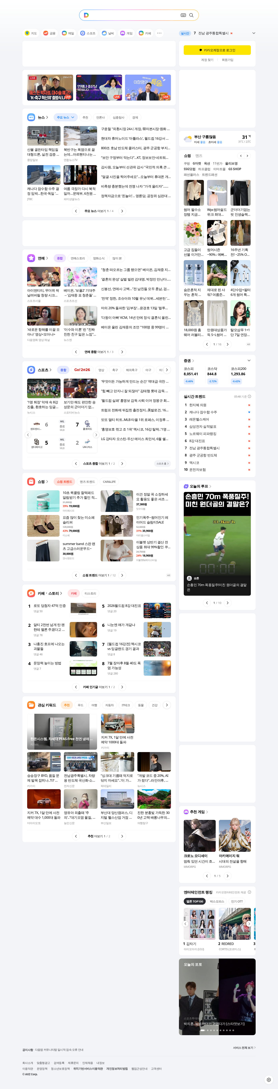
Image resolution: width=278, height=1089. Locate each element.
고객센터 (156, 1068)
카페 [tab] (74, 593)
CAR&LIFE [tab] (109, 482)
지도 (31, 33)
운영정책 (42, 1068)
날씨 (108, 33)
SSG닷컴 (189, 169)
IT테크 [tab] (126, 705)
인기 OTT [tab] (237, 901)
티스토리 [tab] (90, 593)
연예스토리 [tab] (78, 258)
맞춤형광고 (43, 1063)
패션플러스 (191, 174)
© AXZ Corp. (30, 1074)
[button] (159, 33)
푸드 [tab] (80, 705)
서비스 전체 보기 (244, 1048)
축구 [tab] (115, 370)
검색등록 (59, 1063)
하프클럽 (204, 169)
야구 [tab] (148, 370)
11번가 (217, 163)
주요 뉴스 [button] (64, 116)
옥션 (207, 163)
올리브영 (231, 163)
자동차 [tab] (109, 705)
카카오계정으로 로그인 (217, 50)
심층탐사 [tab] (118, 117)
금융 (49, 33)
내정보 (100, 1063)
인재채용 (87, 1063)
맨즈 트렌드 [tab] (87, 482)
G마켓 (197, 163)
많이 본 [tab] (117, 258)
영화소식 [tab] (99, 258)
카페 (145, 33)
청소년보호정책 (60, 1068)
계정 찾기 (207, 60)
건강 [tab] (155, 705)
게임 (126, 33)
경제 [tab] (135, 117)
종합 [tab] (60, 258)
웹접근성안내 (139, 1068)
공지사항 (27, 1050)
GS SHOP (234, 169)
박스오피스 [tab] (217, 901)
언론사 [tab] (100, 117)
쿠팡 (187, 163)
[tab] (66, 117)
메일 (68, 33)
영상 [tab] (101, 370)
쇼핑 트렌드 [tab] (64, 482)
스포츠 (87, 33)
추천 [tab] (85, 117)
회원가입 (227, 60)
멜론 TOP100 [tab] (194, 901)
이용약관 (27, 1068)
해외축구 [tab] (132, 370)
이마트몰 (219, 169)
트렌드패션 (209, 174)
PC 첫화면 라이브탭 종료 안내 (52, 1049)
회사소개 (27, 1063)
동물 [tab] (141, 705)
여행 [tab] (94, 705)
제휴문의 (73, 1063)
